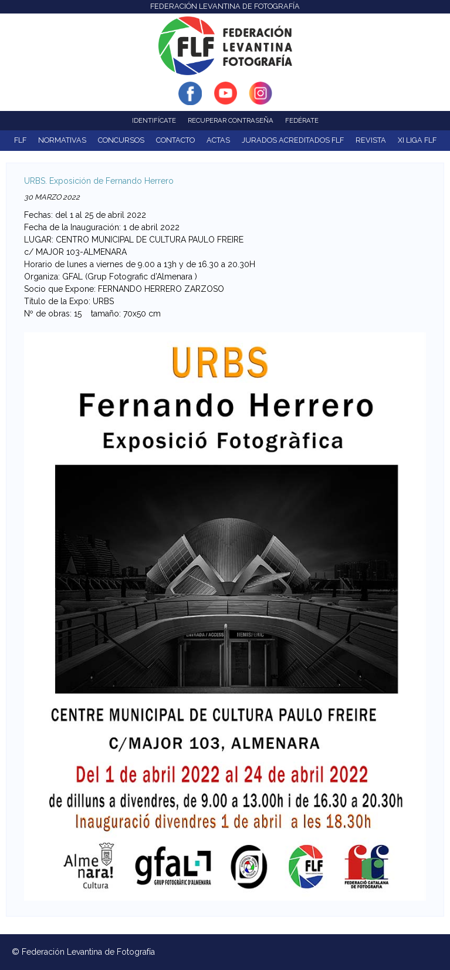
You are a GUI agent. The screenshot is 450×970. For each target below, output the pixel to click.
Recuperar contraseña (230, 120)
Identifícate (154, 120)
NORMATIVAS (62, 140)
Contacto (175, 140)
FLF (20, 140)
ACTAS (218, 140)
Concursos (121, 140)
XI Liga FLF (417, 140)
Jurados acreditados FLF (293, 140)
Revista (371, 140)
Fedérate (302, 120)
